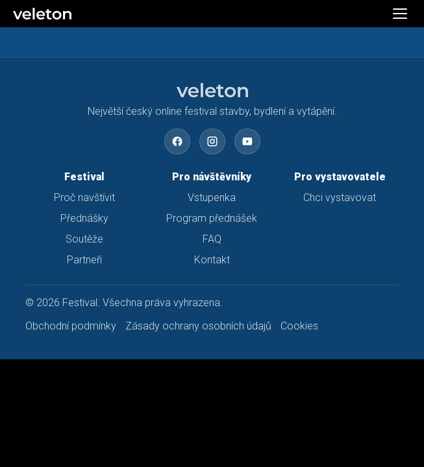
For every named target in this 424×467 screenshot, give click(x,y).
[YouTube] (247, 141)
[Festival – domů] (212, 90)
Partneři (84, 260)
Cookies (299, 326)
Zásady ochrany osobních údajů (198, 326)
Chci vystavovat (339, 197)
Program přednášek (211, 218)
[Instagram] (212, 141)
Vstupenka (212, 197)
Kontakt (212, 260)
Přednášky (84, 218)
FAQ (212, 239)
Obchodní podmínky (70, 326)
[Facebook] (177, 141)
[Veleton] (119, 13)
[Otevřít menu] (400, 14)
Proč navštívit (84, 197)
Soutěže (84, 239)
